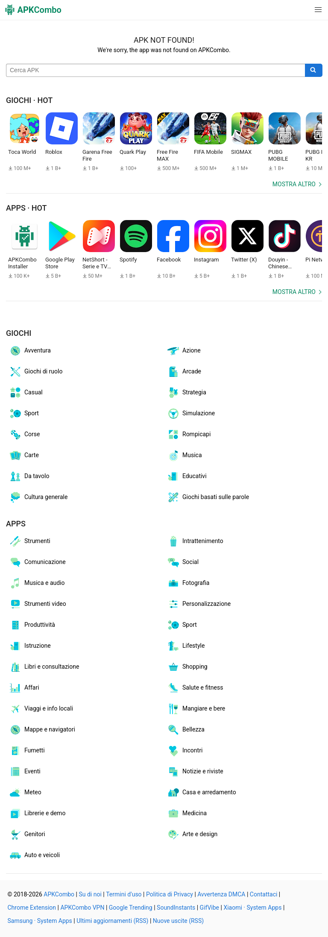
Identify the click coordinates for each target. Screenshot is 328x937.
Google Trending (130, 907)
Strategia (186, 392)
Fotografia (188, 583)
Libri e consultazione (44, 667)
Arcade (184, 372)
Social (183, 562)
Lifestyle (186, 646)
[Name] (155, 70)
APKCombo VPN (82, 907)
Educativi (187, 476)
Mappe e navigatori (42, 730)
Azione (184, 351)
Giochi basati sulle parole (208, 497)
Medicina (187, 813)
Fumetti (27, 751)
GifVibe (209, 907)
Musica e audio (37, 583)
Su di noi (90, 894)
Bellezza (186, 730)
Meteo (25, 792)
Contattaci (264, 894)
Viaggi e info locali (41, 709)
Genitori (27, 834)
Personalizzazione (199, 604)
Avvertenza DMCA (221, 894)
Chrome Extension (32, 907)
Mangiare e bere (196, 709)
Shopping (187, 667)
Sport (24, 413)
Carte (24, 455)
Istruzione (30, 646)
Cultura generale (38, 497)
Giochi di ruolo (35, 372)
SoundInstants (176, 907)
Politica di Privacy (169, 894)
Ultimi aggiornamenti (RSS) (112, 920)
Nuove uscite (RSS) (178, 920)
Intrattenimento (195, 541)
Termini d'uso (123, 894)
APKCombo (59, 894)
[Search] (313, 70)
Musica (184, 455)
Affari (24, 688)
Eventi (25, 771)
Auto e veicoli (34, 855)
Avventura (30, 351)
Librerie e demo (37, 813)
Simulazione (191, 413)
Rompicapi (189, 434)
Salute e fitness (195, 688)
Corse (24, 434)
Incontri (184, 751)
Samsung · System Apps (40, 920)
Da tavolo (29, 476)
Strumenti (29, 541)
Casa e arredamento (201, 792)
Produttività (32, 625)
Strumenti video (37, 604)
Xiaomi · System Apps (252, 907)
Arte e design (192, 834)
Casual (26, 392)
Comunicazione (37, 562)
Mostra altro (294, 184)
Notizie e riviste (195, 771)
